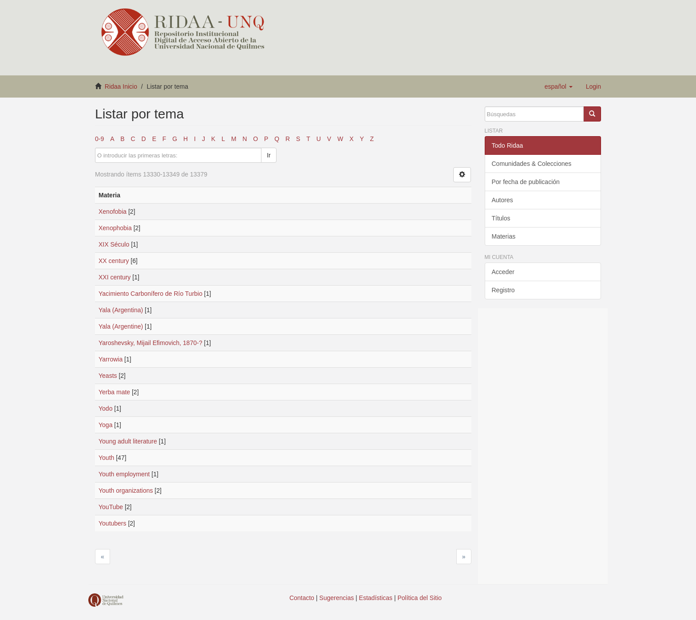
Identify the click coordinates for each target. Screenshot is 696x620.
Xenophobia (115, 228)
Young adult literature (128, 441)
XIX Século (114, 244)
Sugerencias (336, 597)
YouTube (111, 506)
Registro (503, 290)
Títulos (501, 218)
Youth (106, 457)
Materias (504, 236)
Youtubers (113, 523)
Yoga (105, 424)
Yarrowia (111, 359)
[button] (558, 86)
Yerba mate (114, 392)
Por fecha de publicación (526, 181)
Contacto (301, 597)
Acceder (503, 271)
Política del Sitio (420, 597)
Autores (502, 200)
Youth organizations (126, 490)
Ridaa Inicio (121, 86)
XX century (114, 260)
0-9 (99, 138)
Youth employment (124, 474)
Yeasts (108, 375)
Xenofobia (113, 211)
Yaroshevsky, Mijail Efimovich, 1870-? (150, 342)
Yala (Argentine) (121, 326)
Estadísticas (375, 597)
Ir (269, 155)
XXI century (114, 277)
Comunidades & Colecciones (532, 163)
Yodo (105, 408)
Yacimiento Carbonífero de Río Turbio (150, 293)
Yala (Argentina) (121, 310)
